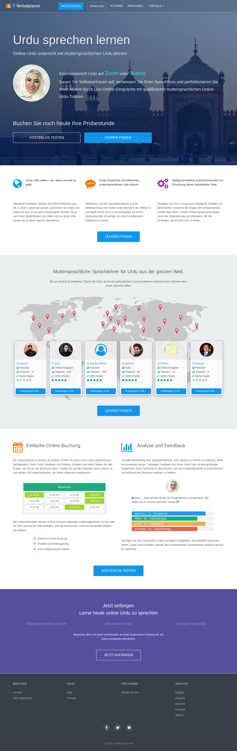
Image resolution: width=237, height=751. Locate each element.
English (180, 692)
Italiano (180, 714)
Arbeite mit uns (129, 692)
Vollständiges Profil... (28, 391)
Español (180, 698)
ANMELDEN (97, 6)
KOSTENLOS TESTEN (47, 137)
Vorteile (17, 692)
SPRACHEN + (135, 5)
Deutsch (180, 703)
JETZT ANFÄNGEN (118, 655)
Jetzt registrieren (22, 698)
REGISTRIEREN (71, 6)
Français (181, 709)
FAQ (69, 692)
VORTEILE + (156, 5)
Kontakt (71, 698)
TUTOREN (116, 5)
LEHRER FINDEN (118, 137)
